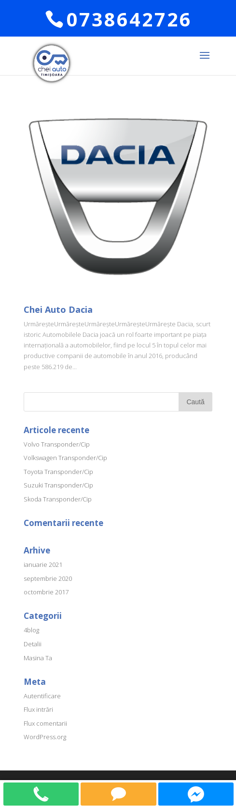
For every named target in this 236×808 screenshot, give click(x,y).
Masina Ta (38, 658)
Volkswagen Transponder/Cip (65, 457)
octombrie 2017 (46, 592)
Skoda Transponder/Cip (58, 499)
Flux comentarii (45, 723)
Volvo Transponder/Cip (57, 444)
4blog (31, 630)
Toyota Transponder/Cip (58, 471)
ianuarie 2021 (43, 564)
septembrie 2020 (48, 578)
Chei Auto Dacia (58, 309)
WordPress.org (45, 736)
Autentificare (42, 696)
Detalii (33, 644)
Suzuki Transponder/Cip (58, 485)
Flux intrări (38, 709)
